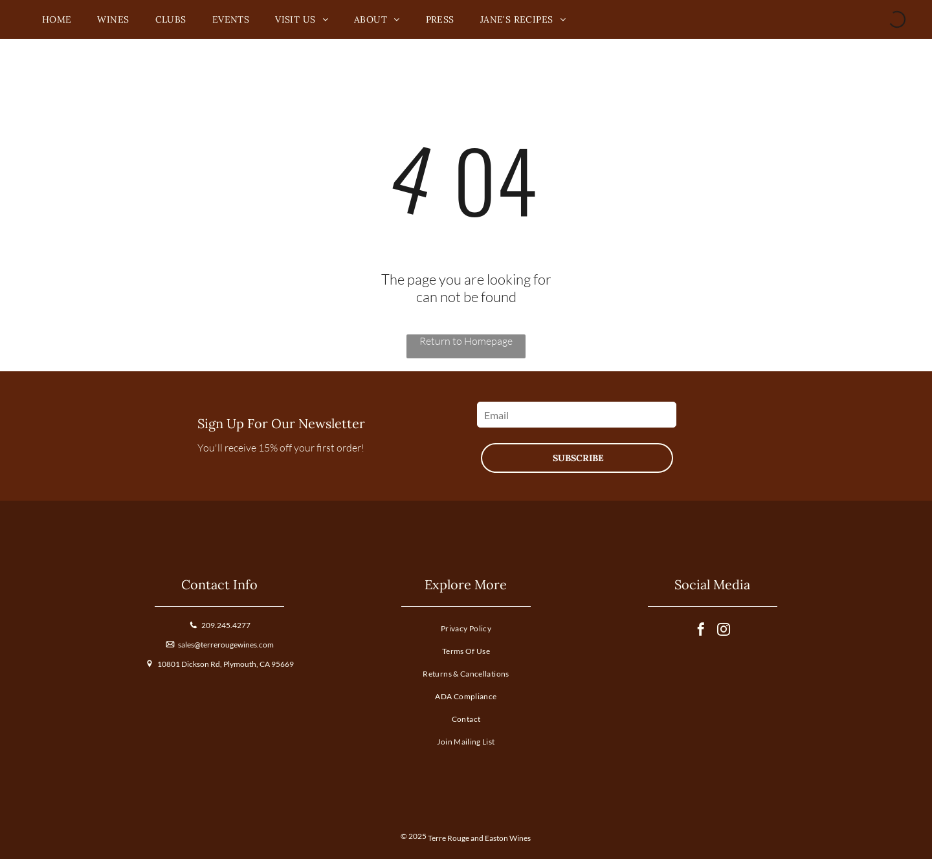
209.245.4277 (225, 625)
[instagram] (723, 631)
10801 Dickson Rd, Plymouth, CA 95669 (225, 664)
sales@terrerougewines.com (226, 644)
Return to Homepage (466, 340)
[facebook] (701, 631)
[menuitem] (57, 19)
